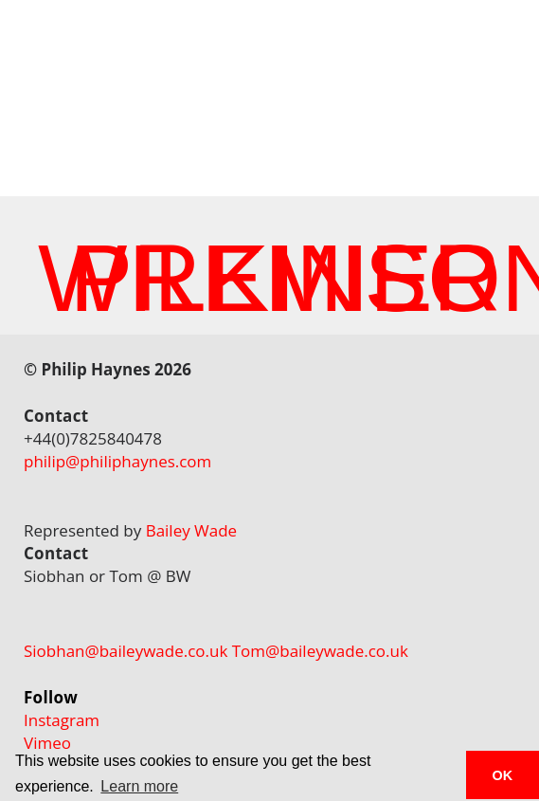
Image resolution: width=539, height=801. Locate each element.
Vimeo (47, 743)
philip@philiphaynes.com (117, 461)
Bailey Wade (192, 530)
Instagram (61, 720)
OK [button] (503, 775)
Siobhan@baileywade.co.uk (125, 651)
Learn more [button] (139, 786)
